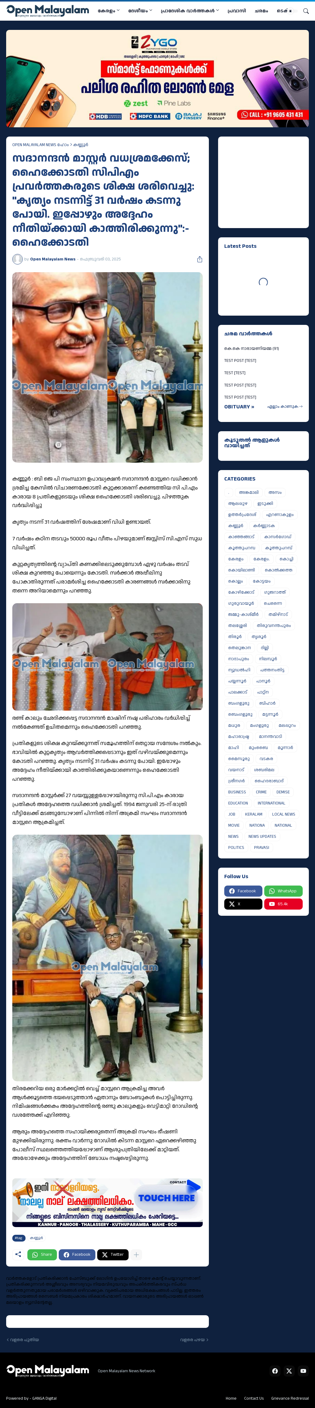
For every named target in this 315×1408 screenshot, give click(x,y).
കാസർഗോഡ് (277, 537)
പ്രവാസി (237, 11)
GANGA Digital (44, 1398)
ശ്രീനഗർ (236, 781)
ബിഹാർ (267, 703)
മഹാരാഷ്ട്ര (238, 737)
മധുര (234, 725)
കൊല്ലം (235, 581)
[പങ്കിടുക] (197, 259)
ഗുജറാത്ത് (275, 592)
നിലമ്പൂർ (268, 659)
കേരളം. (261, 559)
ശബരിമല (264, 770)
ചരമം (261, 11)
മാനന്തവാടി (270, 737)
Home (231, 1398)
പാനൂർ (263, 681)
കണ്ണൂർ (80, 145)
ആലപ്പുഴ (238, 504)
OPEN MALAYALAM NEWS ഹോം (40, 145)
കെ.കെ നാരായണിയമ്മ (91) (251, 349)
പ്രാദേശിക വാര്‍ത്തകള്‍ (188, 11)
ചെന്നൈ (273, 603)
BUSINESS (237, 792)
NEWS (233, 836)
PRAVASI (261, 848)
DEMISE (283, 792)
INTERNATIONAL (271, 803)
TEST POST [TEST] (240, 361)
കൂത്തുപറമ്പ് (278, 548)
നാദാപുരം (238, 659)
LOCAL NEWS (283, 814)
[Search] (303, 11)
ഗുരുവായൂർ (241, 603)
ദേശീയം (138, 11)
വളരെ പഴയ (192, 1340)
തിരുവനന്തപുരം (274, 626)
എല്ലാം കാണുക (282, 406)
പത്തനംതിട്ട (272, 670)
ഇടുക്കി (265, 504)
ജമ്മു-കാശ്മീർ (243, 615)
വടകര (266, 759)
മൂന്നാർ (285, 748)
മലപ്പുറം (287, 725)
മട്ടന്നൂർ (270, 714)
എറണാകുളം (280, 515)
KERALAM (253, 814)
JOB (231, 814)
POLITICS (236, 848)
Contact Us (254, 1398)
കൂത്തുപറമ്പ (241, 548)
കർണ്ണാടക (264, 526)
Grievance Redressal (290, 1398)
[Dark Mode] (292, 11)
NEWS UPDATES (262, 836)
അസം (275, 492)
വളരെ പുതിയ (24, 1340)
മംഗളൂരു (259, 725)
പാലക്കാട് (237, 692)
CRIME (261, 792)
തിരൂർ (235, 637)
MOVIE (234, 825)
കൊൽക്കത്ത (279, 570)
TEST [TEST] (234, 373)
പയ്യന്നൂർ (237, 681)
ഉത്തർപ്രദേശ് (242, 515)
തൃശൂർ (259, 637)
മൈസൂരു (239, 759)
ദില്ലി (265, 648)
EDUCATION (238, 803)
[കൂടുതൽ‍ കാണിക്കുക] (136, 1254)
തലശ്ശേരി (237, 626)
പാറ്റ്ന (263, 692)
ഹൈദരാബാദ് (269, 781)
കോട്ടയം (262, 581)
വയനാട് (236, 770)
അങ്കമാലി (249, 492)
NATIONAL (283, 825)
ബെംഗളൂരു (240, 714)
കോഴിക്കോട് (241, 592)
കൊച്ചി (286, 559)
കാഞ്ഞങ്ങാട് (241, 537)
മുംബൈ (258, 748)
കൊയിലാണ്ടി (241, 570)
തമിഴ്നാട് (278, 615)
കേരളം (106, 11)
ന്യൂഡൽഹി (239, 670)
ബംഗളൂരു (238, 703)
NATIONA (257, 825)
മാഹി (233, 748)
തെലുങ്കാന (239, 648)
